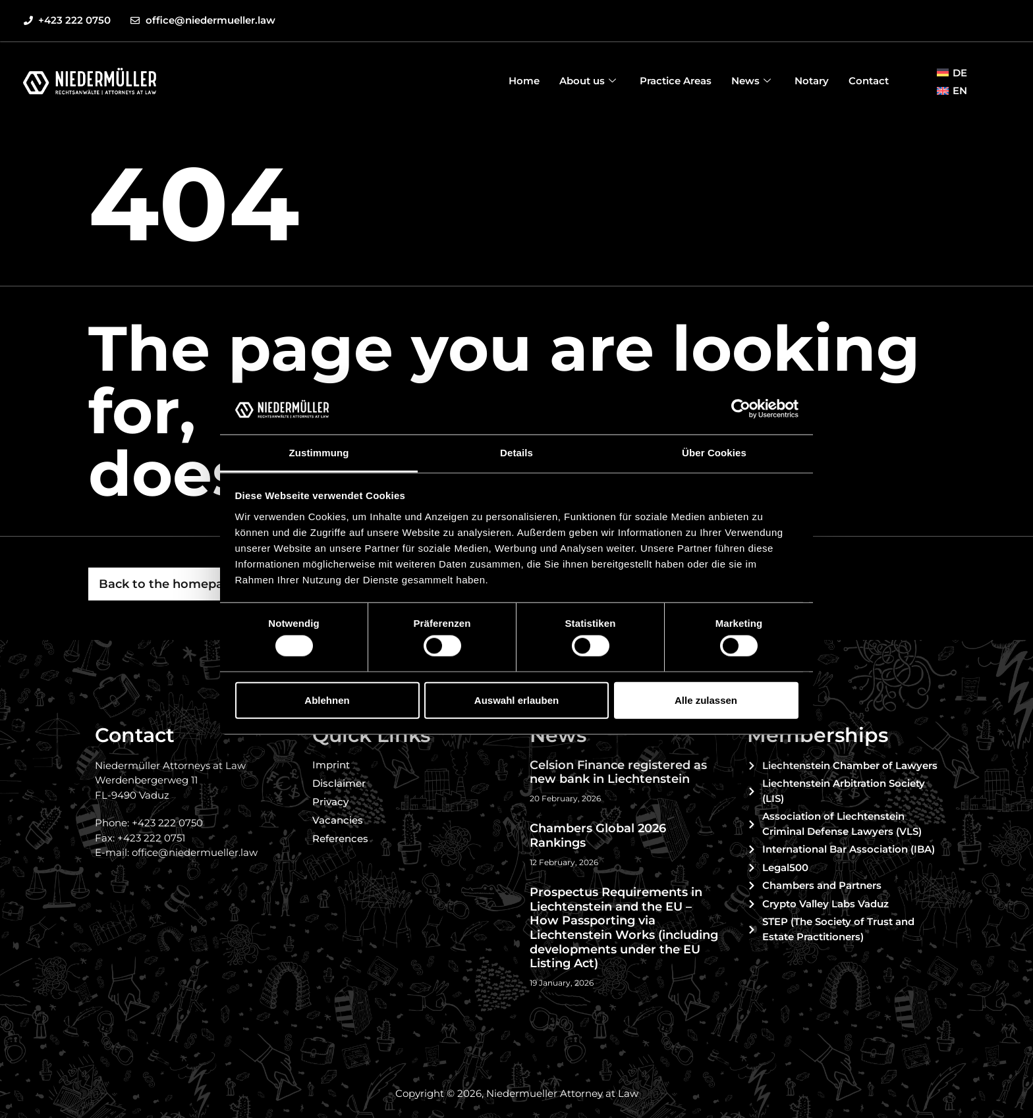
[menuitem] (952, 72)
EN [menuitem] (960, 90)
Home (524, 80)
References (340, 838)
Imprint (331, 765)
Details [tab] (516, 452)
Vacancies (337, 820)
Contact (869, 80)
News (751, 80)
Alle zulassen (706, 699)
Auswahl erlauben (516, 699)
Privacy (330, 801)
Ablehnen (326, 699)
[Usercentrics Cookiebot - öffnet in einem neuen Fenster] (740, 409)
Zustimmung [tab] (319, 452)
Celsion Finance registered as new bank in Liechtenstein (618, 772)
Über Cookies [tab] (714, 452)
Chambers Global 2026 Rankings (598, 835)
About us (587, 80)
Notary (812, 80)
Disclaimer (339, 783)
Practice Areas (676, 80)
